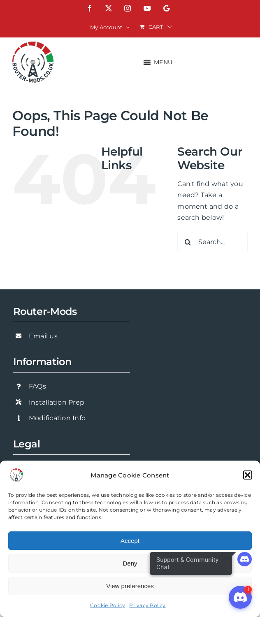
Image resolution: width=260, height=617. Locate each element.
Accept (130, 540)
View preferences (130, 585)
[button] (248, 475)
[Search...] (212, 242)
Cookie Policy (107, 605)
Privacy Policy (147, 605)
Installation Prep (56, 402)
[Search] (187, 242)
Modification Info (57, 418)
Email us (43, 336)
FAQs (37, 386)
